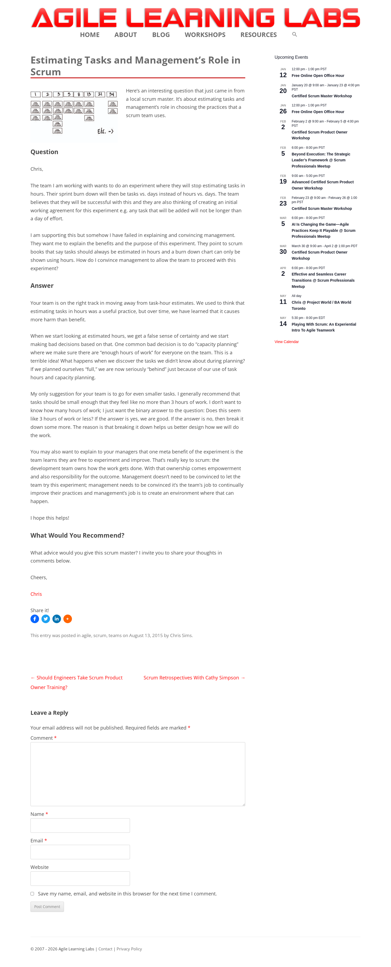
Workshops (205, 34)
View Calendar (287, 342)
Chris (36, 594)
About (125, 34)
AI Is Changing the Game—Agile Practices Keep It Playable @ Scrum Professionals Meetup (324, 230)
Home (89, 34)
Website (39, 867)
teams (115, 635)
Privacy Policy (129, 949)
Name (39, 814)
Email (38, 840)
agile (86, 635)
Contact (105, 949)
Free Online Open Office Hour (318, 75)
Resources (258, 34)
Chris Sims (181, 635)
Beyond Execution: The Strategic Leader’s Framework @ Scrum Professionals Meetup (321, 160)
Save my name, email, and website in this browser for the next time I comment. (127, 893)
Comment (43, 738)
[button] (294, 34)
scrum (99, 635)
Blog (161, 34)
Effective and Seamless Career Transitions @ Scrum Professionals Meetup (323, 280)
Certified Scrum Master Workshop (322, 96)
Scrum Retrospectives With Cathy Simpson (194, 677)
